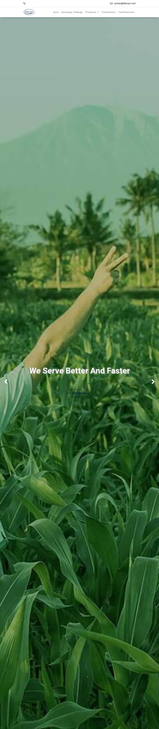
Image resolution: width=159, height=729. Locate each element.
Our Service (79, 393)
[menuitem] (56, 12)
